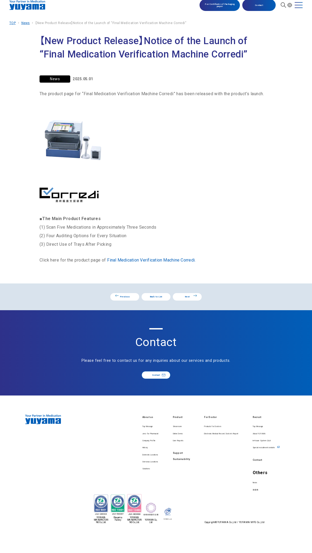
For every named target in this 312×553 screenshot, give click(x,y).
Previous (90, 300)
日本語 (247, 509)
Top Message (103, 439)
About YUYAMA (254, 446)
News (25, 23)
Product (140, 429)
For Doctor (185, 429)
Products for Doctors (191, 439)
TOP (12, 23)
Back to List (156, 300)
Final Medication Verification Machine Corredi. (152, 260)
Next (223, 300)
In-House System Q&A (259, 453)
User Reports (142, 453)
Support (140, 467)
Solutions (100, 500)
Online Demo (142, 446)
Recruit (249, 429)
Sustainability (146, 479)
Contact (255, 9)
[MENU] (299, 10)
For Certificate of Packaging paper (216, 10)
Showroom (140, 439)
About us (101, 429)
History (98, 470)
